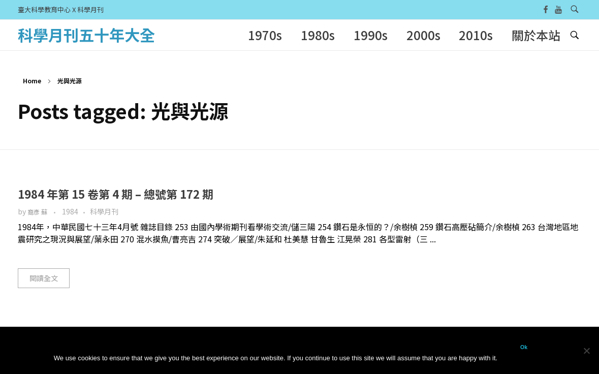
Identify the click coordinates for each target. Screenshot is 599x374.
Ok (523, 347)
